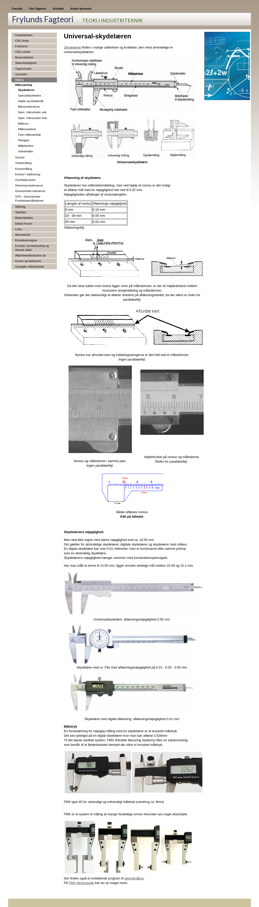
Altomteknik (22, 234)
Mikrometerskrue (29, 106)
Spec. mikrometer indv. (33, 118)
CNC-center (23, 51)
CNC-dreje (22, 40)
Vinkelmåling (23, 162)
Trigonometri (23, 68)
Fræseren (21, 46)
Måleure (23, 123)
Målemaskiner (27, 129)
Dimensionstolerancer (29, 185)
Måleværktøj (23, 84)
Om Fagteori (37, 8)
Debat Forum (23, 223)
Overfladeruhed (25, 179)
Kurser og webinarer (28, 260)
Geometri (21, 74)
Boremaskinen (24, 57)
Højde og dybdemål (30, 101)
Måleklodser (26, 145)
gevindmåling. (134, 878)
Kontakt (58, 8)
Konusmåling (23, 168)
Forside (17, 8)
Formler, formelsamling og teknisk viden (32, 247)
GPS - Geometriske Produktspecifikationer (29, 198)
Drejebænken (24, 35)
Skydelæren (26, 89)
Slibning (20, 206)
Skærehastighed (25, 62)
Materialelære (24, 217)
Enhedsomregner (26, 240)
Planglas (23, 140)
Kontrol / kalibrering (27, 174)
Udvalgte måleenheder (30, 266)
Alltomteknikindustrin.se (30, 255)
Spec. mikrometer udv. (32, 112)
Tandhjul (20, 212)
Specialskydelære (29, 95)
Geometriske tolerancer (30, 191)
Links (18, 229)
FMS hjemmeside (81, 883)
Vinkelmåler (25, 151)
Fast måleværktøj (29, 134)
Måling (19, 79)
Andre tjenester (81, 8)
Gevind (20, 157)
